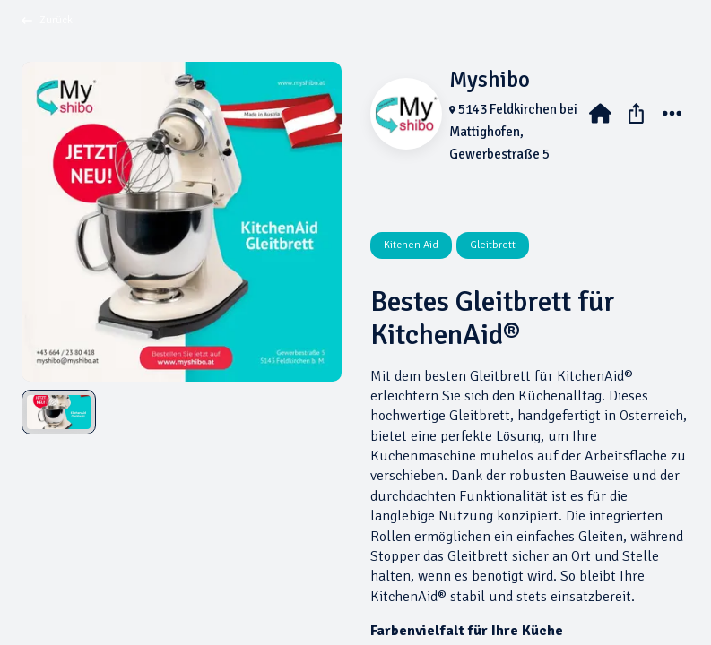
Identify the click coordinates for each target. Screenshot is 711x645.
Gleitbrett (493, 245)
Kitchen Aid (411, 245)
